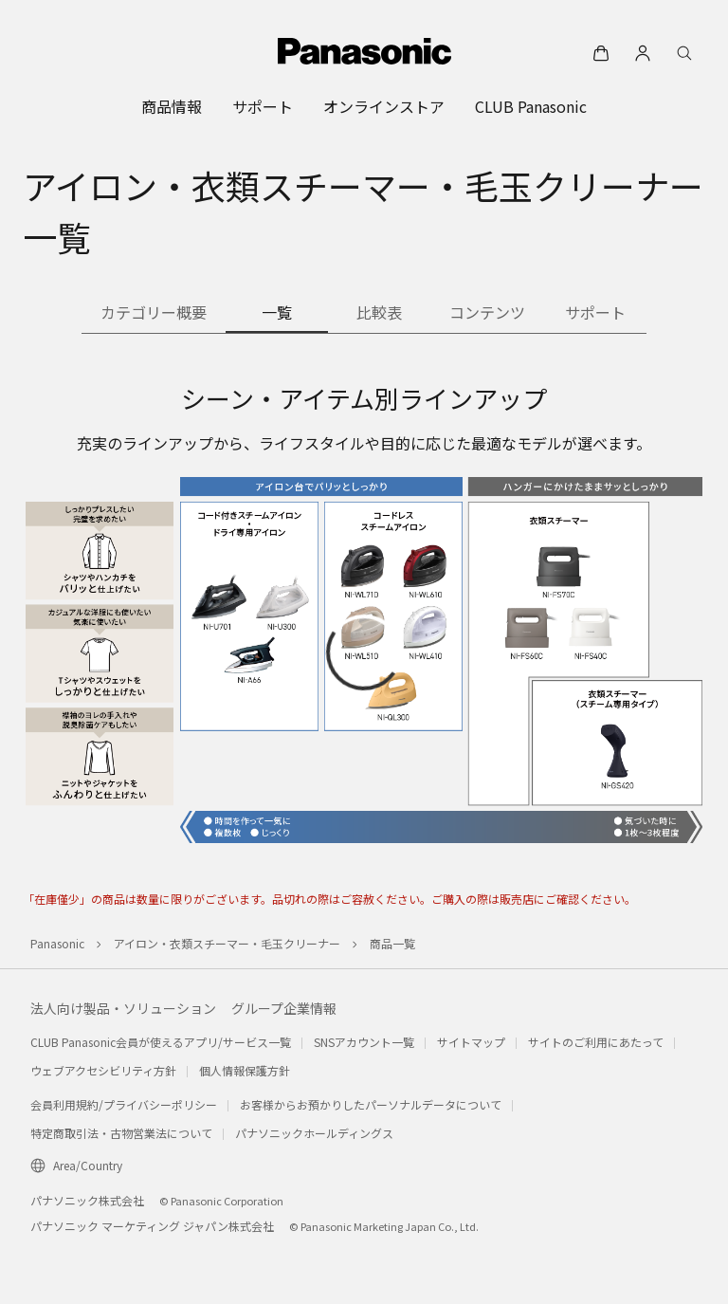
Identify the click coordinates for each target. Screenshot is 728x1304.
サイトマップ (471, 1042)
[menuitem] (171, 106)
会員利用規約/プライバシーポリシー (123, 1104)
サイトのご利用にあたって (596, 1042)
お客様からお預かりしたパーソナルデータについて (370, 1104)
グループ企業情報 (284, 1008)
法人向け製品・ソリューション (123, 1008)
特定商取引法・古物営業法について (121, 1133)
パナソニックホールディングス (314, 1133)
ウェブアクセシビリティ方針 (103, 1070)
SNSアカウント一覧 (364, 1042)
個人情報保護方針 (244, 1070)
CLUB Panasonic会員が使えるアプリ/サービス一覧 (160, 1042)
